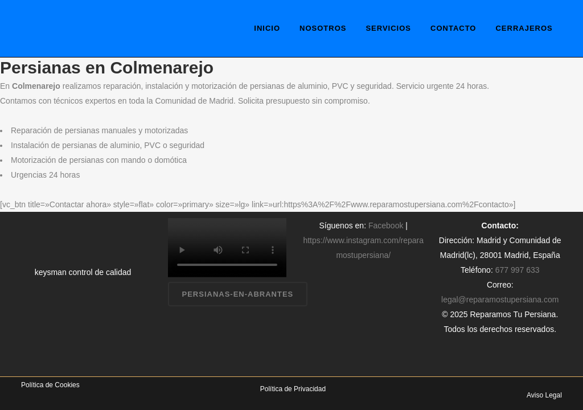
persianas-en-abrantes (238, 294)
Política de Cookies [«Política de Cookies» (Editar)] (50, 385)
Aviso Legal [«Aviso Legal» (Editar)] (544, 395)
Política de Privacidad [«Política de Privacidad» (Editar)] (293, 389)
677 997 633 (517, 269)
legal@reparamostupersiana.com (500, 299)
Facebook (385, 225)
